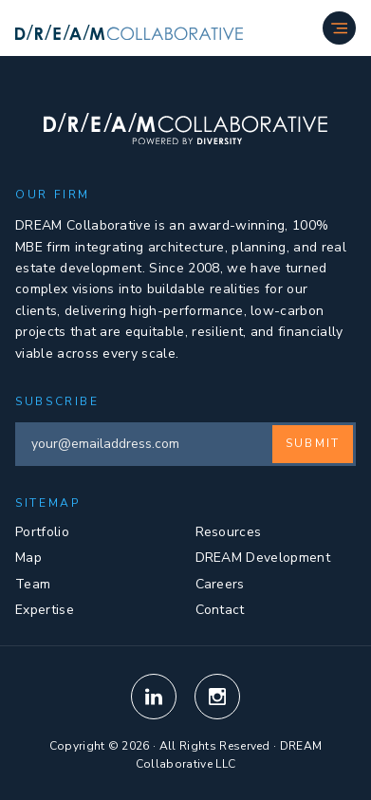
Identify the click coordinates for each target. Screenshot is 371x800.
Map (28, 558)
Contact (220, 610)
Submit (313, 443)
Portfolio (42, 532)
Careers (220, 584)
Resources (228, 532)
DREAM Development (262, 558)
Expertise (44, 610)
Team (32, 584)
